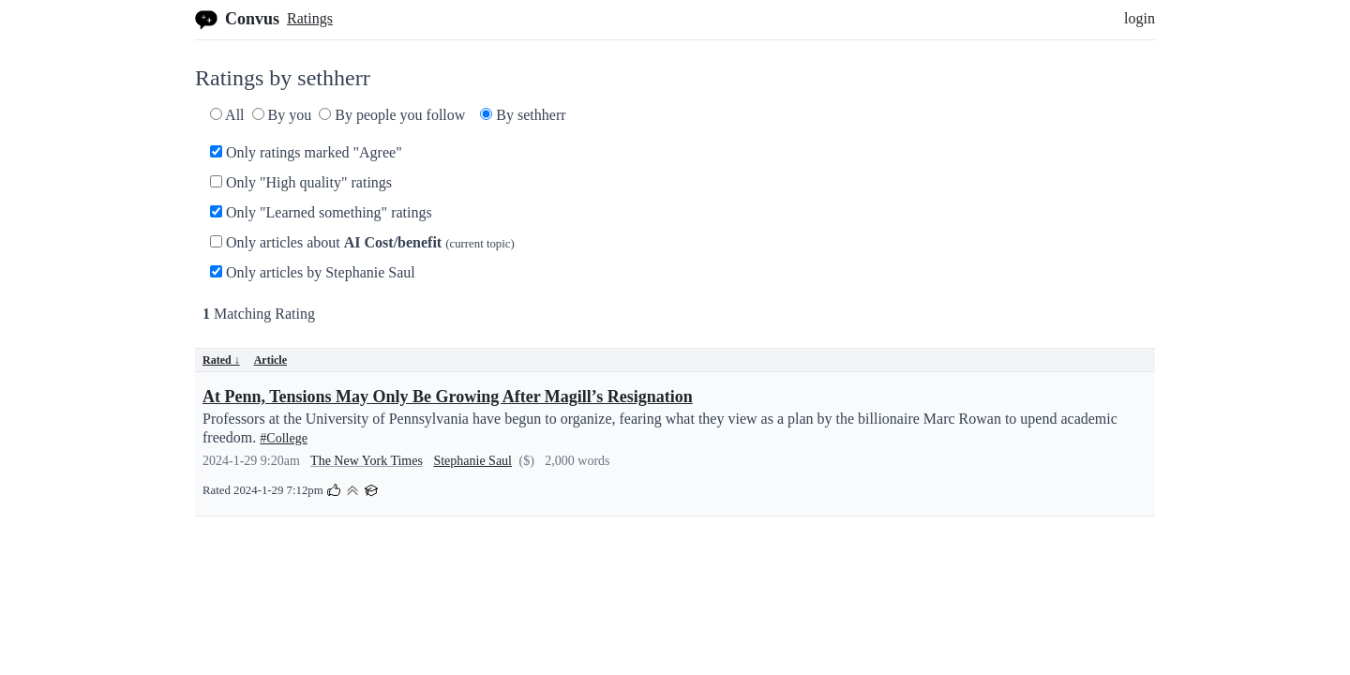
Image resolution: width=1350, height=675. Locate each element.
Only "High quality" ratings (301, 182)
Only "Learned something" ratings (321, 212)
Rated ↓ (221, 360)
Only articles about (362, 242)
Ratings (310, 18)
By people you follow (392, 115)
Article (270, 360)
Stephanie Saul (472, 461)
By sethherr (522, 115)
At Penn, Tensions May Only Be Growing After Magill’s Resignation (447, 396)
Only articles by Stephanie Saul (312, 272)
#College (284, 438)
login (1139, 18)
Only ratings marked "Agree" (306, 152)
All (227, 115)
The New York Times (366, 461)
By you (282, 115)
